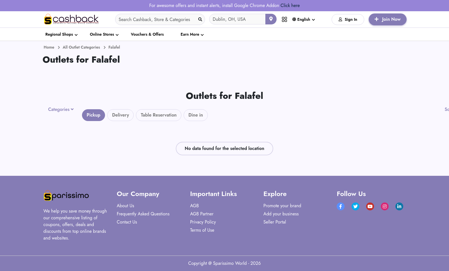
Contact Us (127, 222)
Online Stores (102, 34)
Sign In (348, 19)
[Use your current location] (271, 19)
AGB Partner (202, 214)
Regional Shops (59, 34)
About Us (125, 205)
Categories (59, 109)
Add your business (281, 214)
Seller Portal (274, 222)
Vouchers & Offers (147, 34)
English (301, 19)
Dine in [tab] (195, 115)
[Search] (160, 19)
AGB (194, 205)
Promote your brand (282, 205)
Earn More (190, 34)
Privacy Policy (203, 222)
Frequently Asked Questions (143, 214)
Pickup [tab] (94, 115)
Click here (290, 5)
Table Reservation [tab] (159, 115)
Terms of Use (202, 230)
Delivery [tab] (120, 115)
